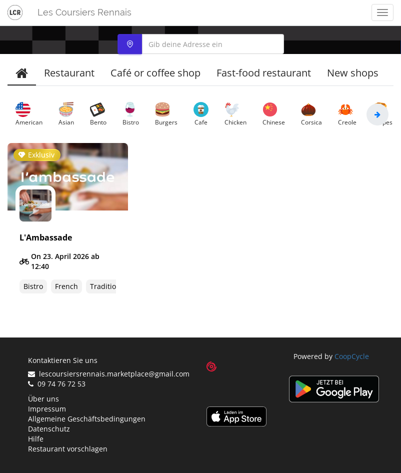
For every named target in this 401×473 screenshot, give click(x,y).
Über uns (43, 399)
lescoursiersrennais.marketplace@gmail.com (109, 373)
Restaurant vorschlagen (68, 449)
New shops (352, 73)
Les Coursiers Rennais (85, 12)
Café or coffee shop (155, 73)
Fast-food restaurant (263, 73)
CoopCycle (351, 356)
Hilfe (36, 439)
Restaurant (69, 73)
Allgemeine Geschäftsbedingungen (87, 419)
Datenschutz (49, 429)
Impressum (47, 409)
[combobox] (201, 44)
